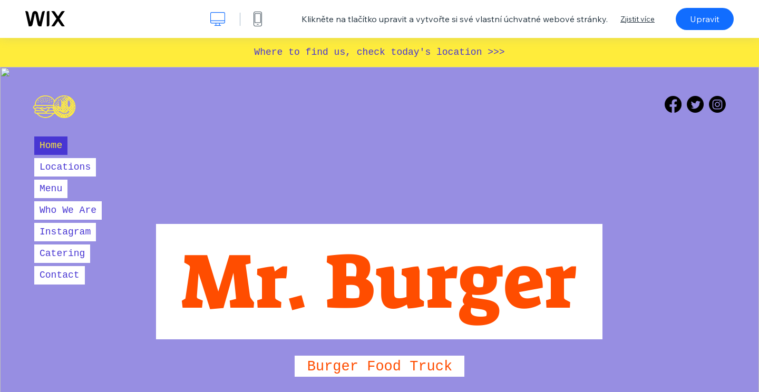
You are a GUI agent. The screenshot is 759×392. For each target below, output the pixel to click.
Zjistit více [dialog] (637, 19)
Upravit (704, 19)
